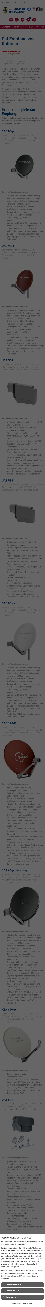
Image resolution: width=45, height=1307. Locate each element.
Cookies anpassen (9, 1297)
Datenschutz (28, 1303)
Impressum (16, 1303)
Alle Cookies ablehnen (11, 1291)
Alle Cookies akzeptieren (12, 1285)
